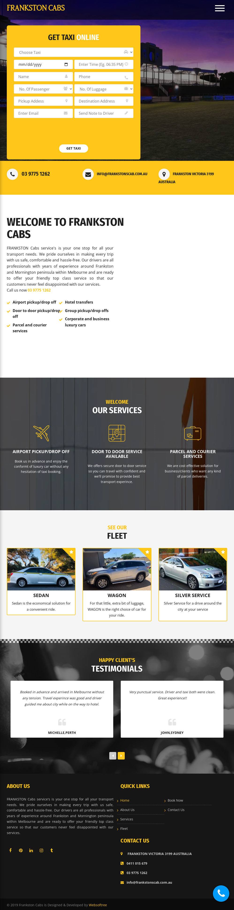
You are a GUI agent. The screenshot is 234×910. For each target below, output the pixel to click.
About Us (127, 808)
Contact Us (176, 808)
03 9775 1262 (28, 173)
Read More (22, 352)
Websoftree (98, 903)
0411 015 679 (134, 861)
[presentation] (49, 133)
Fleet (124, 827)
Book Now (175, 799)
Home (124, 799)
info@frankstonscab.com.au (115, 174)
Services (126, 817)
